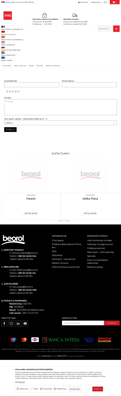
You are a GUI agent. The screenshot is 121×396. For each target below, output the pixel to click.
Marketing (61, 389)
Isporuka (91, 292)
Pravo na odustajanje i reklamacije (97, 297)
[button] (108, 29)
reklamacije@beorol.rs (27, 306)
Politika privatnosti (96, 284)
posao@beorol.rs (25, 323)
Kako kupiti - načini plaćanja (100, 288)
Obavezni (23, 389)
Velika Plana (90, 234)
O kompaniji (57, 276)
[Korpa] (114, 3)
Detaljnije (31, 249)
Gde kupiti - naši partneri (63, 295)
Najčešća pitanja (95, 303)
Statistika (47, 389)
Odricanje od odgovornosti (100, 280)
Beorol (6, 38)
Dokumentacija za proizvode (66, 303)
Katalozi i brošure (60, 299)
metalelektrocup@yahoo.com (85, 75)
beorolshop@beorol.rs (27, 289)
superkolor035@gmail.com (83, 62)
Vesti (54, 287)
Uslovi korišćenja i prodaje (99, 276)
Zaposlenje (57, 291)
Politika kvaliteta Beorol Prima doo (66, 282)
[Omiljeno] (105, 2)
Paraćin (31, 234)
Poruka (7, 134)
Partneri (14, 38)
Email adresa (68, 117)
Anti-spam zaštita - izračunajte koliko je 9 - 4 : (26, 155)
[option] (31, 225)
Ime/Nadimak (10, 117)
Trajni (35, 389)
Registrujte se (96, 2)
